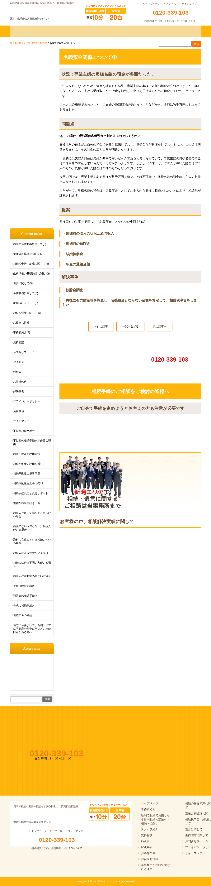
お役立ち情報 (21, 322)
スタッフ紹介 (149, 829)
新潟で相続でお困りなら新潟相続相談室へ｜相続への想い (155, 819)
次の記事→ (159, 326)
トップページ (152, 3)
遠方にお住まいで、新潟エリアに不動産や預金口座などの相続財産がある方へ (32, 629)
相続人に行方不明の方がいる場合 (32, 564)
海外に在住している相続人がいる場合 (32, 541)
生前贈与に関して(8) (25, 293)
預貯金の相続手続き (25, 595)
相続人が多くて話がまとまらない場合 (32, 514)
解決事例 (18, 391)
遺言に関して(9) (23, 283)
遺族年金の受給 (22, 615)
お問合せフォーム (24, 352)
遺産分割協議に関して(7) (28, 253)
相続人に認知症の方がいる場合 (32, 576)
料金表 (17, 371)
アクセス (171, 3)
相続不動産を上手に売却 (28, 483)
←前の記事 (101, 326)
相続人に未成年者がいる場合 (30, 552)
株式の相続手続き (24, 605)
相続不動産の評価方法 (26, 453)
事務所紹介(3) (21, 332)
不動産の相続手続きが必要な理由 (32, 442)
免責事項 (18, 411)
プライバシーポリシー (26, 401)
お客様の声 (20, 381)
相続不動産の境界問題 (26, 473)
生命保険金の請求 (24, 585)
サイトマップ (189, 3)
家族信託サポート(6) (25, 303)
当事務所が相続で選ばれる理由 (155, 867)
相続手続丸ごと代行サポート (30, 493)
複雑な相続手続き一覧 (26, 503)
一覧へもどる (130, 326)
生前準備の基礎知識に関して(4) (32, 273)
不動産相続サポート (25, 430)
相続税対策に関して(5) (27, 312)
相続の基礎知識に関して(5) (29, 244)
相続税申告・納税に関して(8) (31, 263)
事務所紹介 (148, 809)
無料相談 (18, 342)
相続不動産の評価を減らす (29, 463)
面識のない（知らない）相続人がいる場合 (32, 528)
